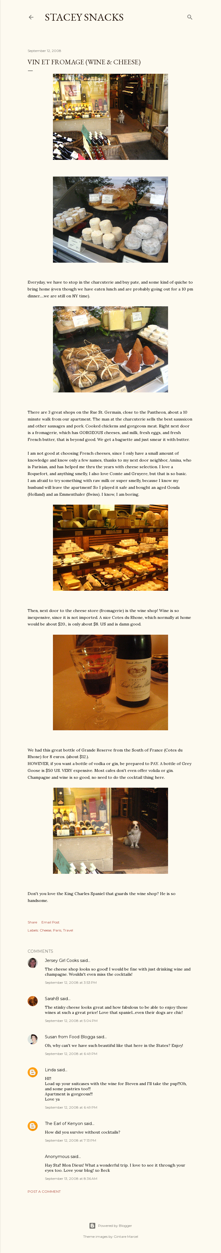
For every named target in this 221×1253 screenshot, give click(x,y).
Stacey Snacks (84, 17)
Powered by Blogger (110, 1225)
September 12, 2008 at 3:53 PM (71, 982)
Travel (68, 930)
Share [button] (32, 922)
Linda (50, 1069)
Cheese (45, 930)
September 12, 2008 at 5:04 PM (71, 1020)
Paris (57, 930)
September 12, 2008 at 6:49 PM (71, 1053)
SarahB (52, 998)
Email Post (50, 922)
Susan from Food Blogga (70, 1036)
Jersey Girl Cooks (62, 960)
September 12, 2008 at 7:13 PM (70, 1140)
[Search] (189, 16)
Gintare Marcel (126, 1236)
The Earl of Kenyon (64, 1123)
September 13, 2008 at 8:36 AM (71, 1178)
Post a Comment (44, 1191)
